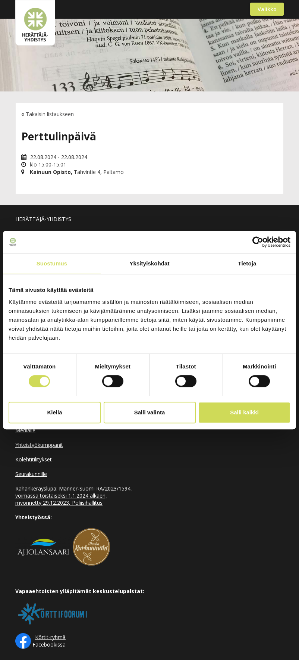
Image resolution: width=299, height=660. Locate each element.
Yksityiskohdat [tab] (149, 263)
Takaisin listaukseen (50, 114)
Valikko (267, 9)
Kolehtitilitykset (33, 459)
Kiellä (54, 412)
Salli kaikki (244, 412)
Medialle (25, 430)
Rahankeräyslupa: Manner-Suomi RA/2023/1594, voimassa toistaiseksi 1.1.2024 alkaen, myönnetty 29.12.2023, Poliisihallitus (73, 495)
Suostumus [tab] (52, 263)
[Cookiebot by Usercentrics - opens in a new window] (257, 242)
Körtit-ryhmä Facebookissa (49, 640)
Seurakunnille (31, 473)
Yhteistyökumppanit (39, 444)
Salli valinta (149, 412)
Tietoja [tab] (247, 263)
